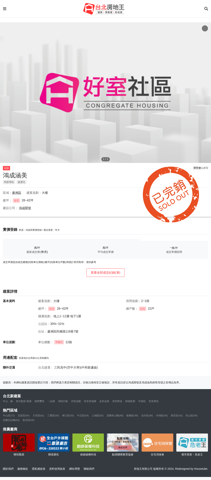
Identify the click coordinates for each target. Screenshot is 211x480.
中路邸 (142, 401)
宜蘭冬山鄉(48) (115, 415)
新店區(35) (28, 420)
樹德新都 (130, 401)
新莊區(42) (177, 415)
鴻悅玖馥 (63, 401)
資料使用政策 (57, 468)
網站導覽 (74, 468)
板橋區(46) (132, 415)
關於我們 (8, 468)
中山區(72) (9, 415)
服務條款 (22, 468)
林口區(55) (68, 415)
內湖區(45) (162, 415)
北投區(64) (24, 415)
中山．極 (8, 401)
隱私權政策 (38, 468)
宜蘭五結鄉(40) (11, 420)
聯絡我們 (89, 468)
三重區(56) (53, 415)
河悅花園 (76, 401)
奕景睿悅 (154, 401)
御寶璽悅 (39, 401)
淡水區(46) (147, 415)
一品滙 (51, 401)
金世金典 (104, 401)
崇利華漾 (117, 401)
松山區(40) (191, 415)
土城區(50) (98, 415)
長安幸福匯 (90, 401)
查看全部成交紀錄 (105, 272)
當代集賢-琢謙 (23, 401)
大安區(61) (38, 415)
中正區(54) (83, 415)
